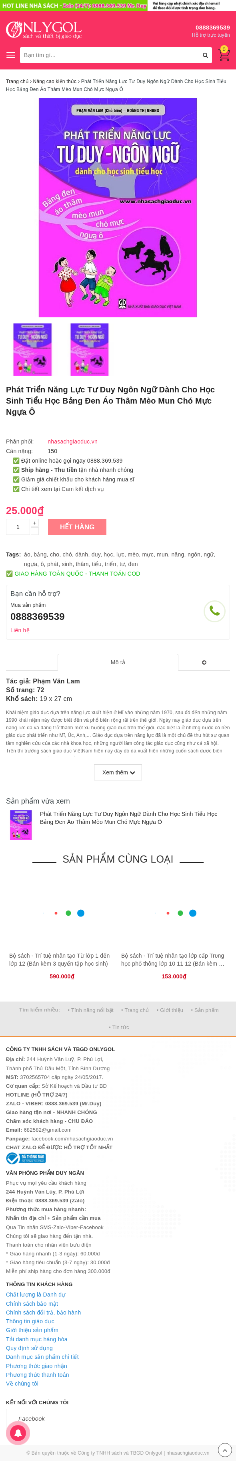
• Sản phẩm (204, 1010)
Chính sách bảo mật (32, 1304)
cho (54, 554)
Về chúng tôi (22, 1383)
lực (120, 554)
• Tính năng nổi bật (90, 1010)
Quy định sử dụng (29, 1348)
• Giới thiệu (170, 1010)
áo (27, 554)
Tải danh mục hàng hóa (37, 1339)
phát (52, 564)
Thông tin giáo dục (30, 1321)
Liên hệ (20, 630)
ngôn (194, 554)
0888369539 (213, 27)
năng (177, 554)
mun (162, 554)
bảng (40, 554)
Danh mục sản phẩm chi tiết (42, 1357)
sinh (67, 564)
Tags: (13, 554)
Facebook (31, 1418)
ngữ (209, 554)
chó (67, 554)
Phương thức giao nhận (36, 1366)
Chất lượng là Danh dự (35, 1294)
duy (96, 554)
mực (147, 554)
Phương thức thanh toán (37, 1375)
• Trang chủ (135, 1010)
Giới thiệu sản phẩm (32, 1330)
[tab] (118, 662)
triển (110, 564)
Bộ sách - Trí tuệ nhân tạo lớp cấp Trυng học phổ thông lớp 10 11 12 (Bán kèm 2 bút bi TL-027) (172, 963)
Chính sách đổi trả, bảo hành (43, 1312)
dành (81, 554)
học (108, 554)
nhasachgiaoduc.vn (188, 1453)
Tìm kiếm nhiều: (39, 1010)
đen (133, 564)
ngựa (30, 564)
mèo (133, 554)
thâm (82, 564)
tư (122, 564)
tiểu (97, 564)
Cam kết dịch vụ (83, 489)
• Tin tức (119, 1027)
